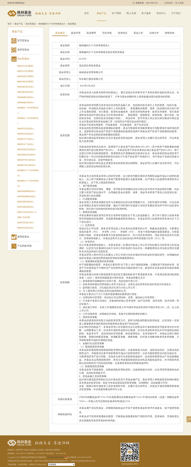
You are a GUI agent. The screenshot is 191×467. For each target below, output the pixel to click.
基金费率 (91, 33)
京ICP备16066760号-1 (55, 457)
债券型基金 (23, 49)
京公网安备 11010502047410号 (78, 457)
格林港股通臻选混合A (26, 191)
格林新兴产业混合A (25, 139)
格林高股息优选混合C (26, 155)
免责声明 (19, 450)
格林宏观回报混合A (25, 202)
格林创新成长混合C (25, 92)
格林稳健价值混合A (25, 97)
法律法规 (48, 450)
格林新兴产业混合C (25, 144)
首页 (86, 13)
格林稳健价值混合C (25, 102)
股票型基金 (23, 236)
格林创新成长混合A (25, 87)
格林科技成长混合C (25, 228)
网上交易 (131, 13)
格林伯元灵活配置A (25, 66)
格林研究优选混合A (25, 128)
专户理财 (116, 13)
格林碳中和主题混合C (26, 165)
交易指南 (168, 3)
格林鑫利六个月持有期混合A (52, 24)
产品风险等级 (24, 246)
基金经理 (75, 33)
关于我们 (176, 13)
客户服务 (146, 13)
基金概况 (60, 33)
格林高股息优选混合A (26, 149)
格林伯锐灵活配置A (25, 76)
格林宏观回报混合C (25, 207)
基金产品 (101, 13)
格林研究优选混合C (25, 134)
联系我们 (56, 450)
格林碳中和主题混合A (26, 160)
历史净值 (107, 33)
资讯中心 (161, 13)
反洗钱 (40, 450)
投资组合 (122, 33)
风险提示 (11, 450)
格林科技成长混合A (25, 222)
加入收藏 (179, 3)
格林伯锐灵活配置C (25, 81)
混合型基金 (31, 24)
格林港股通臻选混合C (26, 196)
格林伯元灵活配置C (25, 71)
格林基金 (34, 13)
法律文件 (154, 33)
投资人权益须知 (30, 450)
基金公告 (138, 33)
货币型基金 (23, 40)
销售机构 (169, 33)
